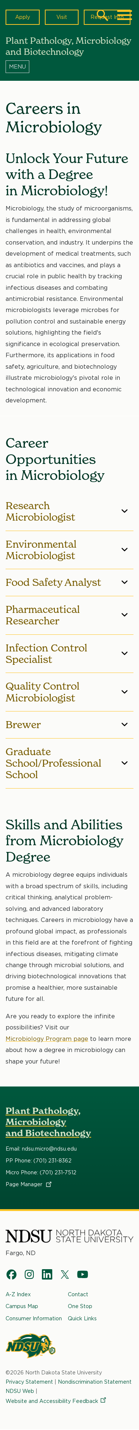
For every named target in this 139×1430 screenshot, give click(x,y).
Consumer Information (34, 1318)
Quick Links (82, 1318)
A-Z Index (18, 1294)
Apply (22, 17)
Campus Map (22, 1307)
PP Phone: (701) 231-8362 (39, 1161)
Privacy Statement (29, 1382)
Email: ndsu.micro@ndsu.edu (41, 1149)
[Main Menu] (124, 15)
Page (29, 1184)
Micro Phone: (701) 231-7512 (41, 1172)
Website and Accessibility (56, 1401)
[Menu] (69, 66)
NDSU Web (20, 1391)
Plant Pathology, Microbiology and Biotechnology (48, 1121)
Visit (61, 17)
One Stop (80, 1307)
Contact (78, 1294)
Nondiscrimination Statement (95, 1382)
